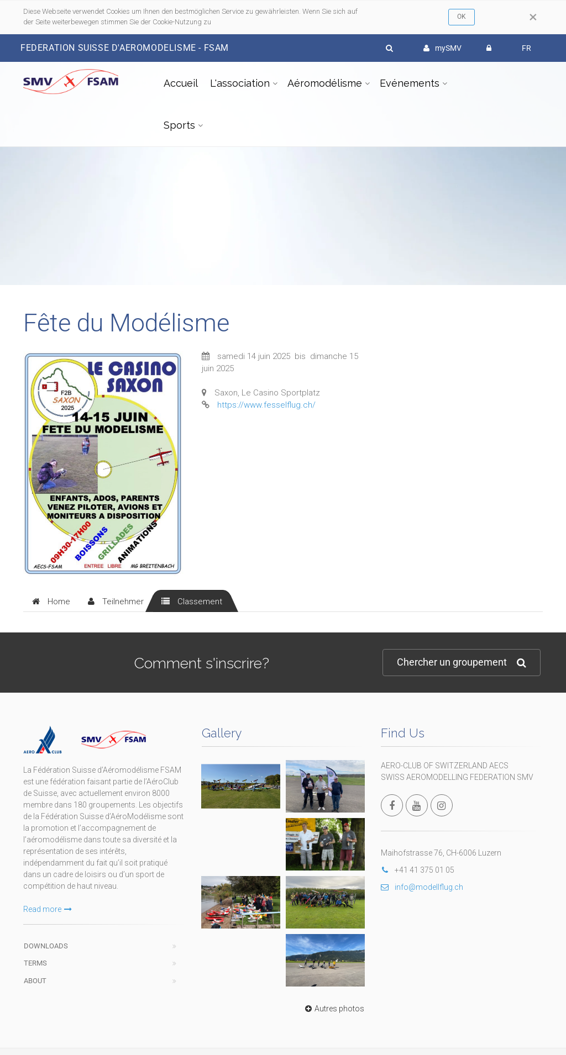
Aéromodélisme (324, 83)
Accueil (181, 83)
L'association (240, 83)
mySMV (442, 48)
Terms (35, 963)
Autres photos (333, 1008)
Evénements (409, 83)
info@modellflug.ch (422, 887)
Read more (47, 909)
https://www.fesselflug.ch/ (266, 405)
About (35, 981)
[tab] (51, 601)
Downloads (46, 946)
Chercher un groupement (461, 663)
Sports (179, 125)
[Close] (533, 17)
